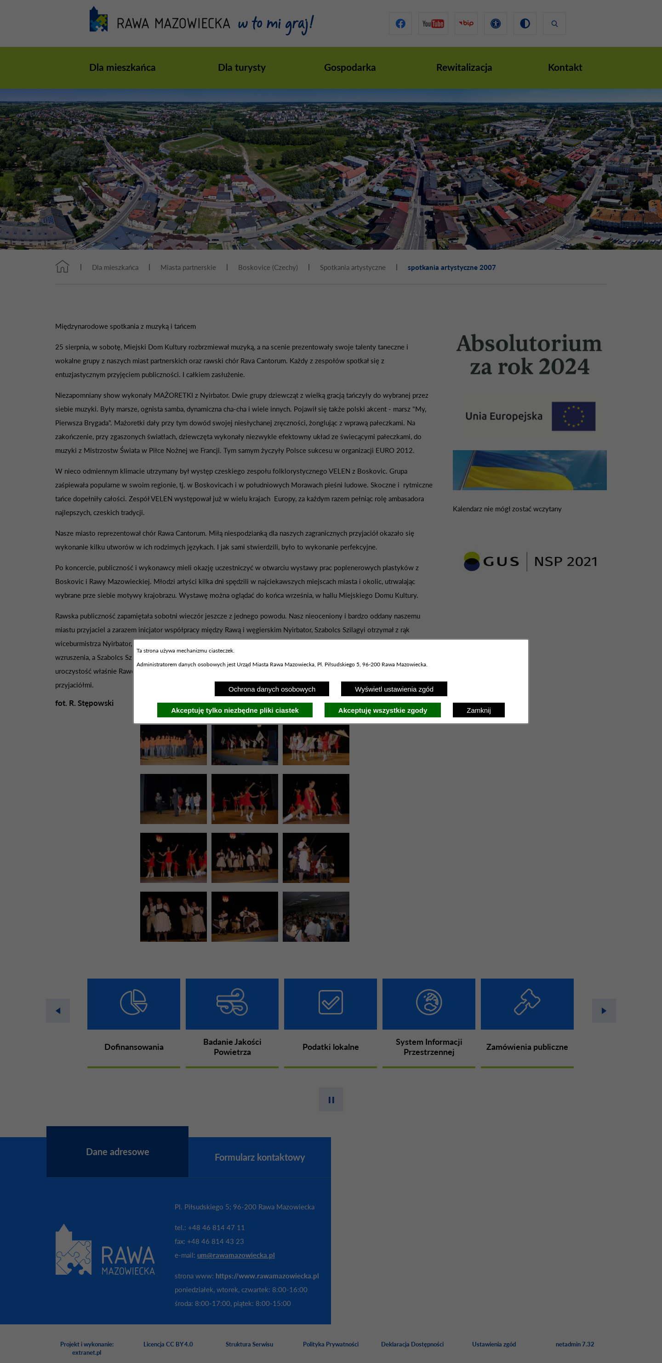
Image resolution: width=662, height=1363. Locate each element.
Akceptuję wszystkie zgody (382, 710)
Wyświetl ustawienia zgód (394, 689)
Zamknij (479, 710)
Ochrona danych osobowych (271, 689)
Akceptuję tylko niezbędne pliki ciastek (235, 710)
